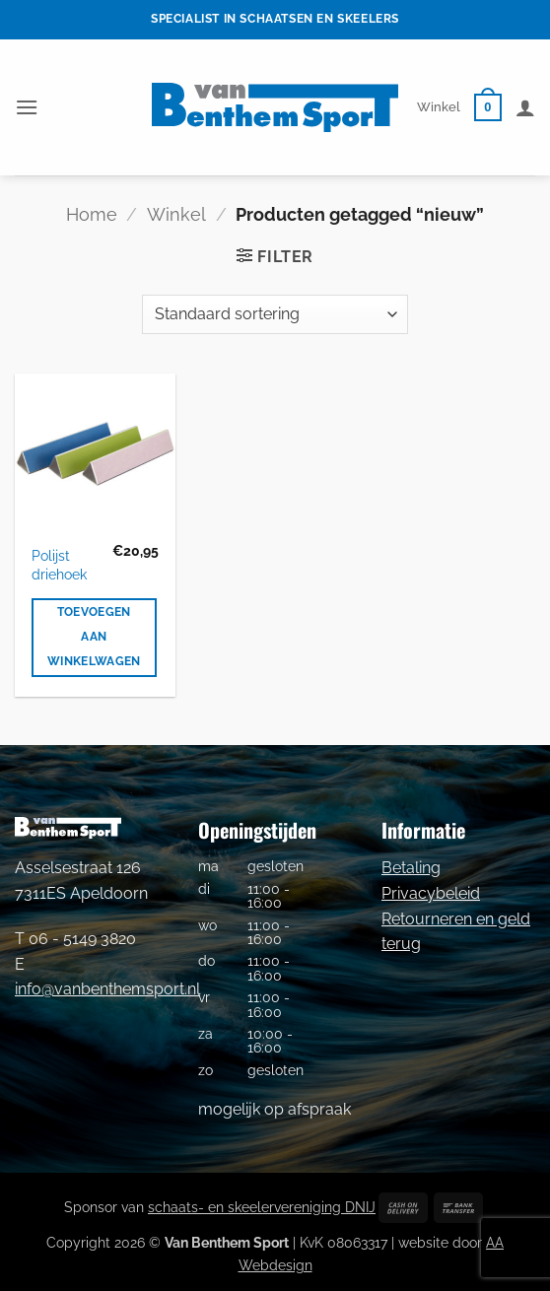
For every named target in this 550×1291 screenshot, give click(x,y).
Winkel (438, 107)
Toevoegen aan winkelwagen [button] (94, 636)
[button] (26, 107)
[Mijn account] (525, 107)
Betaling (411, 867)
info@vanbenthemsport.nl (107, 989)
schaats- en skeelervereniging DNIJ (262, 1206)
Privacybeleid (430, 893)
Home (91, 214)
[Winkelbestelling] (274, 314)
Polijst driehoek (59, 564)
